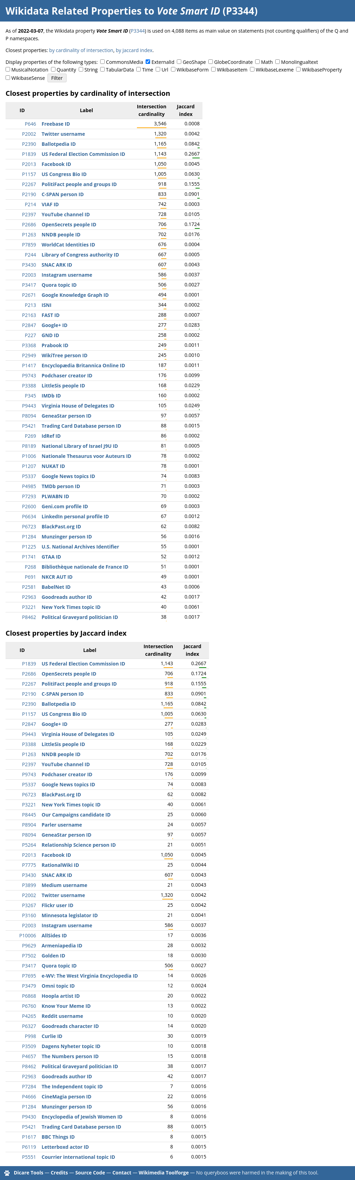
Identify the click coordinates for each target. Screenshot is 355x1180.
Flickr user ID (57, 905)
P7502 (29, 955)
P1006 (29, 456)
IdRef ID (51, 436)
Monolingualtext (299, 62)
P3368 (29, 345)
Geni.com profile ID (65, 506)
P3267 (29, 905)
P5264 (29, 845)
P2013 (29, 164)
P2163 (29, 315)
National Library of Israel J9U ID (80, 446)
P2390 (29, 144)
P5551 (29, 1157)
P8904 (29, 824)
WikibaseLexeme (275, 69)
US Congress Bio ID (64, 174)
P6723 (29, 526)
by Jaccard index (134, 50)
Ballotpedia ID (59, 144)
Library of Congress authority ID (80, 254)
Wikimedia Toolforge (164, 1172)
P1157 (29, 174)
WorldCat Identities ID (68, 244)
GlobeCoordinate (233, 62)
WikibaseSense (28, 78)
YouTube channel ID (66, 214)
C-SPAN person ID (63, 194)
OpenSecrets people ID (69, 224)
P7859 (29, 244)
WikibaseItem (232, 69)
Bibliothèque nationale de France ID (85, 566)
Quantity (66, 69)
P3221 (29, 607)
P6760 (29, 1006)
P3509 (29, 1046)
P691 (30, 577)
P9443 (29, 405)
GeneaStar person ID (67, 415)
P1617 (29, 1136)
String (91, 69)
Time (147, 69)
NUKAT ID (53, 466)
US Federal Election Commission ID (83, 154)
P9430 (29, 1116)
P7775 (29, 865)
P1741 (29, 556)
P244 (30, 254)
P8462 (29, 617)
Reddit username (62, 1016)
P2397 (29, 214)
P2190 (29, 194)
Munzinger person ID (67, 536)
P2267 (29, 184)
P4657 (29, 1056)
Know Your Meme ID (66, 1006)
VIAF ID (50, 204)
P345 (30, 395)
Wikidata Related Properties (73, 10)
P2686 (29, 224)
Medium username (64, 885)
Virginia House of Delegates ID (78, 405)
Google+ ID (55, 325)
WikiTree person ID (64, 355)
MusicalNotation (30, 69)
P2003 (29, 274)
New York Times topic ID (71, 607)
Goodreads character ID (70, 1026)
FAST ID (51, 315)
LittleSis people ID (63, 385)
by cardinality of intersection (81, 50)
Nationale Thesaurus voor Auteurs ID (86, 456)
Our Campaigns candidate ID (76, 814)
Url (165, 69)
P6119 (29, 1147)
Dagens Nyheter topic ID (71, 1046)
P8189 (29, 446)
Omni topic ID (58, 985)
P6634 (29, 516)
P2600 (29, 506)
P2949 (29, 355)
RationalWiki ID (60, 865)
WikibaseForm (192, 69)
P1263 (29, 234)
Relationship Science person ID (79, 845)
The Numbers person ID (70, 1056)
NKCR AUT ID (57, 577)
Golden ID (53, 955)
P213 (30, 305)
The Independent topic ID (72, 1086)
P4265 (29, 1016)
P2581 (29, 587)
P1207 (29, 466)
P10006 (27, 935)
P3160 (29, 915)
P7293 (29, 496)
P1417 (29, 365)
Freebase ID (56, 123)
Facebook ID (56, 164)
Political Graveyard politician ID (80, 617)
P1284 (29, 536)
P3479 (29, 985)
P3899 (29, 885)
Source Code (90, 1172)
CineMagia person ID (67, 1096)
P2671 (29, 295)
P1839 (29, 154)
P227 (30, 335)
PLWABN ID (55, 496)
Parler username (62, 824)
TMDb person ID (61, 486)
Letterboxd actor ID (65, 1147)
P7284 (29, 1086)
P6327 (29, 1026)
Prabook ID (55, 345)
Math (267, 62)
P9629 (29, 945)
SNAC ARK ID (57, 264)
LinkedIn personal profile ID (75, 516)
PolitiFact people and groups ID (79, 184)
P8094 (29, 415)
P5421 (29, 425)
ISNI (46, 305)
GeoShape (194, 62)
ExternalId (162, 62)
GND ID (50, 335)
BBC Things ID (58, 1136)
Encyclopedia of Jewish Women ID (82, 1116)
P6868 (29, 996)
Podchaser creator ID (67, 375)
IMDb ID (51, 395)
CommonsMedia (124, 62)
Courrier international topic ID (78, 1157)
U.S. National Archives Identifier (80, 546)
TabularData (120, 69)
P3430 (29, 264)
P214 (30, 204)
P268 (30, 566)
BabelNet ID (56, 587)
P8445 (29, 814)
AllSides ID (54, 935)
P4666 (29, 1096)
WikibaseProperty (322, 69)
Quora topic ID (59, 285)
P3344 (138, 30)
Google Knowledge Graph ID (75, 295)
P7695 (29, 975)
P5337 (29, 476)
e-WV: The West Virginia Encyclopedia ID (90, 975)
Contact (121, 1172)
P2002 (29, 134)
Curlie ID (52, 1036)
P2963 (29, 597)
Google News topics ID (68, 476)
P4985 (29, 486)
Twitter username (63, 134)
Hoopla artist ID (61, 996)
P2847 (29, 325)
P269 (30, 436)
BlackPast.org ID (61, 526)
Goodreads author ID (67, 597)
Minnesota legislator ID (70, 915)
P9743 (29, 375)
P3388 (29, 385)
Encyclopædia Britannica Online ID (83, 365)
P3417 (29, 285)
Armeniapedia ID (62, 945)
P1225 (29, 546)
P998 (30, 1036)
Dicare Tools (28, 1172)
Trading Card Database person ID (81, 425)
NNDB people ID (61, 234)
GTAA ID (51, 556)
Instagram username (67, 274)
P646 (30, 123)
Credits (59, 1172)
